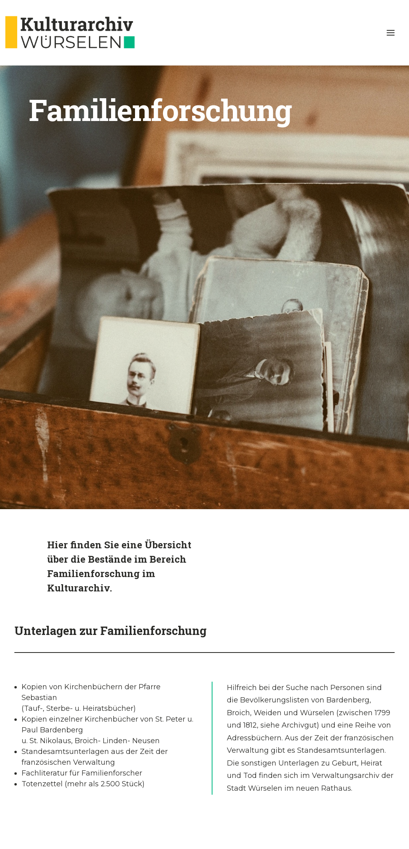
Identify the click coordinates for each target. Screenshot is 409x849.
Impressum (32, 823)
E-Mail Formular (352, 756)
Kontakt (93, 823)
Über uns (270, 756)
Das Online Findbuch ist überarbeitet (57, 756)
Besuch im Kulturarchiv (138, 756)
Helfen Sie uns (204, 756)
